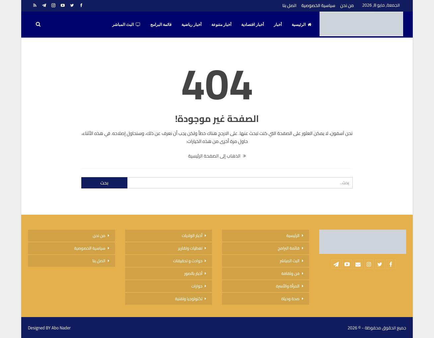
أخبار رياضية (191, 24)
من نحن (347, 5)
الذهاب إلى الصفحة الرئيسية (217, 156)
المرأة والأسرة (288, 286)
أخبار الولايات (192, 235)
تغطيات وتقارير (190, 248)
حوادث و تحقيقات (187, 261)
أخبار (278, 24)
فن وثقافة (290, 273)
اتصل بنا (289, 5)
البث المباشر (126, 24)
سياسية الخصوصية (318, 5)
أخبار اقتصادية (252, 24)
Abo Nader (61, 328)
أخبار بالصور (193, 273)
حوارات (196, 286)
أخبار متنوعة (221, 24)
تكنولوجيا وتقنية (188, 298)
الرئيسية (301, 24)
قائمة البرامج (161, 24)
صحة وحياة (290, 298)
